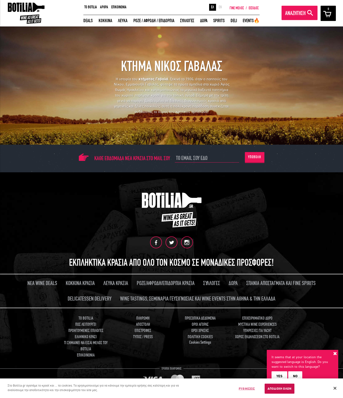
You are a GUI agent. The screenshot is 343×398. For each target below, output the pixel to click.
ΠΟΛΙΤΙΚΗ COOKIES (200, 336)
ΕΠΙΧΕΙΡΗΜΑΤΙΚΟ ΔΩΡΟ (257, 318)
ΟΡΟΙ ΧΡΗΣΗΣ (200, 330)
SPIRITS (219, 20)
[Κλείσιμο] (335, 388)
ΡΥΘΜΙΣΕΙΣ (247, 388)
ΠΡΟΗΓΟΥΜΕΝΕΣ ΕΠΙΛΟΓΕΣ (85, 330)
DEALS (88, 20)
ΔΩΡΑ (203, 20)
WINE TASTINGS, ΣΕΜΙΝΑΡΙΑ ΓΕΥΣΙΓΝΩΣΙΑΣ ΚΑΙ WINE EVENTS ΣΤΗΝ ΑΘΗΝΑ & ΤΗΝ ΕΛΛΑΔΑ (197, 299)
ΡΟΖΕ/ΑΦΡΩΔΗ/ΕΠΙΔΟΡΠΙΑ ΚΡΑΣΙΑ (166, 283)
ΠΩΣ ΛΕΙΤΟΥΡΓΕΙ (85, 324)
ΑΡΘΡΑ (104, 7)
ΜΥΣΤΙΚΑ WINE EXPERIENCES (257, 324)
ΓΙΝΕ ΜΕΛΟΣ (237, 8)
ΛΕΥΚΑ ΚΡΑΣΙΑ (115, 283)
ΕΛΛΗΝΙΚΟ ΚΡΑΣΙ (86, 336)
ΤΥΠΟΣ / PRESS (143, 336)
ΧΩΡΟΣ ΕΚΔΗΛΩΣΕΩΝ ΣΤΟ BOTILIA (257, 336)
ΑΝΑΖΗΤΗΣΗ (295, 13)
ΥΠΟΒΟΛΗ (254, 157)
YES (279, 376)
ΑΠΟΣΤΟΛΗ (143, 324)
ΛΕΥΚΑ (122, 20)
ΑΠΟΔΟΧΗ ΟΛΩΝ (279, 388)
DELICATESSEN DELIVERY (89, 299)
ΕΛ (212, 7)
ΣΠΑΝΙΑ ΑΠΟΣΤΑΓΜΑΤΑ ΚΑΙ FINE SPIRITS (281, 283)
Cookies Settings (200, 342)
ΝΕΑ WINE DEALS (42, 283)
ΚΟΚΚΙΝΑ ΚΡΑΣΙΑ (80, 283)
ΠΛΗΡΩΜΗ (143, 318)
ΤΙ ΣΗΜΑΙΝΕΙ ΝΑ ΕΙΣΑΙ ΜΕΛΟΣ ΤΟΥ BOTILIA (86, 345)
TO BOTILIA (90, 7)
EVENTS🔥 (251, 20)
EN (220, 7)
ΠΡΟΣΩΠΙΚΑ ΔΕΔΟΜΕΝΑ (200, 318)
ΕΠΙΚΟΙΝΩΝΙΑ (118, 7)
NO (295, 376)
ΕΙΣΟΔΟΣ (254, 8)
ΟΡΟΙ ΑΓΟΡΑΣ (200, 324)
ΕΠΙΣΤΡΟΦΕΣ (143, 330)
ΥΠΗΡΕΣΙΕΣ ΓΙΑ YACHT (257, 330)
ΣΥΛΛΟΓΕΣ (187, 20)
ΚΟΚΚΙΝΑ (105, 20)
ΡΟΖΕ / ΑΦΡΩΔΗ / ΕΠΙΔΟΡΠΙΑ (153, 20)
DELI (234, 20)
